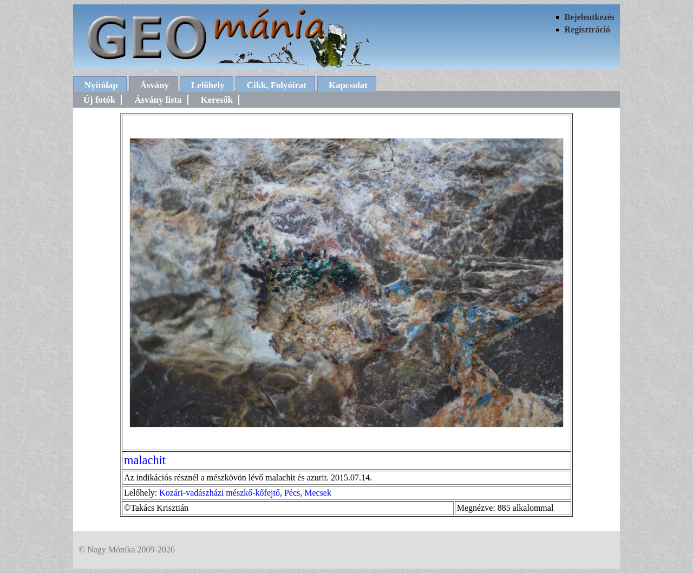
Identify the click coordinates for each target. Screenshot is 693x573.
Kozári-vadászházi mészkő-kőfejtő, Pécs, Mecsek (245, 492)
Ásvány (154, 85)
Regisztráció (587, 29)
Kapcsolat (348, 85)
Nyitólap (101, 85)
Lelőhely (208, 85)
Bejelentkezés (589, 17)
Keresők (217, 100)
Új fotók (99, 100)
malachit (145, 460)
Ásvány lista (157, 100)
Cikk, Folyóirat (276, 85)
